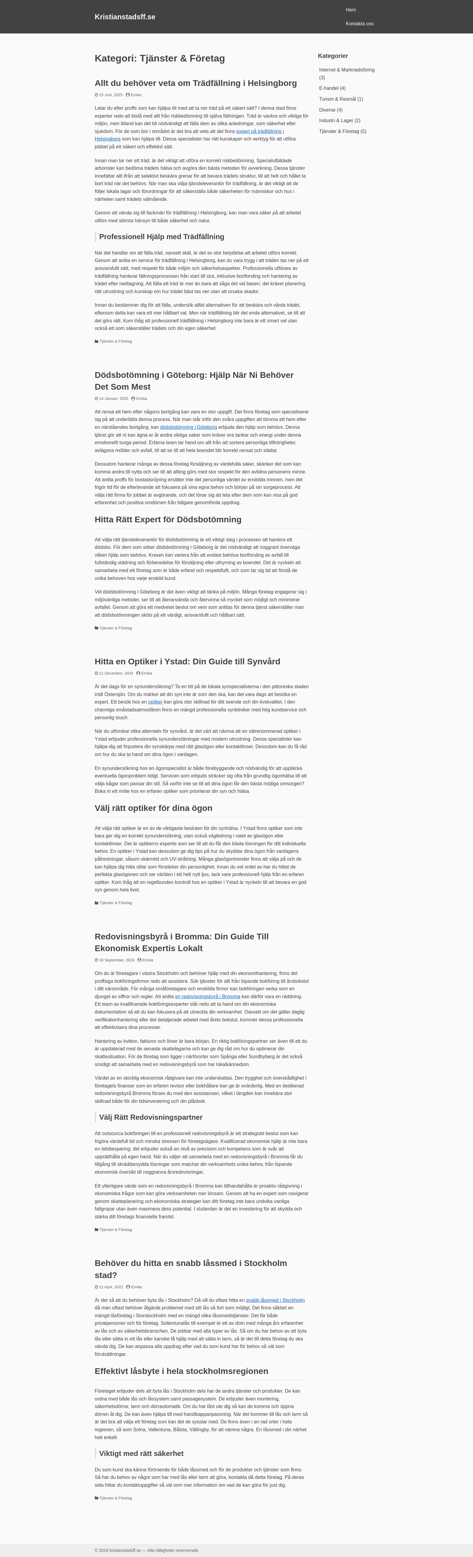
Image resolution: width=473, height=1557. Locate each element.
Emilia (136, 95)
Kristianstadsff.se (125, 17)
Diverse (327, 109)
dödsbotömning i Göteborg (188, 427)
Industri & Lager (336, 120)
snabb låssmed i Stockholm (275, 1300)
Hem (351, 9)
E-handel (328, 88)
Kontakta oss (360, 23)
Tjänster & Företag (116, 341)
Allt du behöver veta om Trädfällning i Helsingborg (196, 83)
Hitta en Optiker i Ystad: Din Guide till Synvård (188, 661)
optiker (155, 701)
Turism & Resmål (337, 99)
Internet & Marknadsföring (347, 69)
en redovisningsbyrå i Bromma (207, 996)
